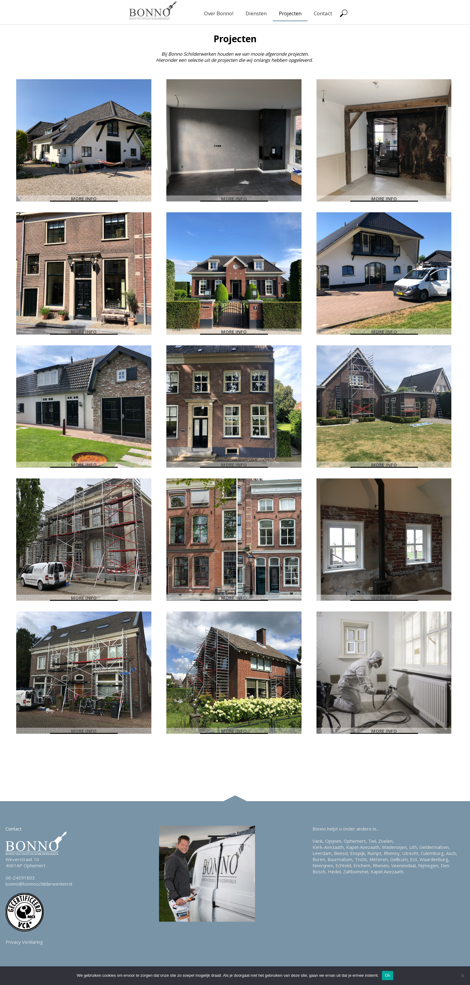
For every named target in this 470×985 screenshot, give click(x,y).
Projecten (290, 13)
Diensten (256, 13)
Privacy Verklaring (24, 942)
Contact (323, 13)
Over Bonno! (218, 13)
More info (84, 198)
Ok (387, 975)
